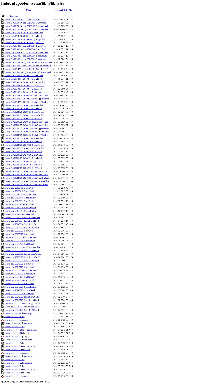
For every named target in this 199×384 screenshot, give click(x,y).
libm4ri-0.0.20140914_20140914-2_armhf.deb (23, 79)
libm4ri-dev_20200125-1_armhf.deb (19, 234)
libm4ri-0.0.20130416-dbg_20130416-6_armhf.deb (25, 23)
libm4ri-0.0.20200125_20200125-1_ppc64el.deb (24, 112)
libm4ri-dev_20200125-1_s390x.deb (19, 244)
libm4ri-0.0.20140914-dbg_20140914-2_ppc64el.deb (26, 56)
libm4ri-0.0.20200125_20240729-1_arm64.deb (23, 138)
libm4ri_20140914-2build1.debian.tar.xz (20, 330)
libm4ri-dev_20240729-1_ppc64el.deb (20, 270)
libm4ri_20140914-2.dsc (14, 326)
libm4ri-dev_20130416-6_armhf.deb (19, 191)
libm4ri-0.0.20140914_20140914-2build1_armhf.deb (26, 95)
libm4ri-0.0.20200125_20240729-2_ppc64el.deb (24, 161)
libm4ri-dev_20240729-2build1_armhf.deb (21, 300)
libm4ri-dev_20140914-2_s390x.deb (19, 214)
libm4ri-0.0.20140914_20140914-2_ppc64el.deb (24, 85)
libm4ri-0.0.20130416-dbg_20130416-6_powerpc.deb (26, 26)
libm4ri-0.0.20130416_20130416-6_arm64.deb (23, 33)
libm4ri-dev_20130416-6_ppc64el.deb (20, 198)
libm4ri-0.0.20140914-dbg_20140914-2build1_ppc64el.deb (28, 69)
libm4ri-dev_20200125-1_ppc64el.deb (20, 237)
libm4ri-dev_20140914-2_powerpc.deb (20, 208)
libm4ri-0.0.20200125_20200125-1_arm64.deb (23, 105)
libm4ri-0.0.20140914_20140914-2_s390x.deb (23, 89)
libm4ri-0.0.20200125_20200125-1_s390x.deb (23, 118)
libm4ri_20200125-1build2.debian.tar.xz (20, 346)
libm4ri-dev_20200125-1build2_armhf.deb (21, 251)
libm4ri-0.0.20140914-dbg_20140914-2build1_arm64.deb (28, 62)
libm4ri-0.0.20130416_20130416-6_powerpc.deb (24, 39)
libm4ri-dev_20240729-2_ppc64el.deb (20, 287)
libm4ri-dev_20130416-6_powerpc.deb (20, 194)
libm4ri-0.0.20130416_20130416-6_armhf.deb (23, 36)
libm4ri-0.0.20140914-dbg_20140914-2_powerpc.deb (26, 52)
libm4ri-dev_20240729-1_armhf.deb (19, 267)
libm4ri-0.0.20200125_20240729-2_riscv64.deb (24, 165)
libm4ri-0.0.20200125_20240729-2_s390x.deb (23, 168)
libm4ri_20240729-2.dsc (14, 366)
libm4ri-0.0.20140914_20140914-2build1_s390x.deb (26, 102)
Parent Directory (11, 16)
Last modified (61, 10)
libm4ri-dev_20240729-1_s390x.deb (19, 277)
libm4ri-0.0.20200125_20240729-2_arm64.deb (23, 155)
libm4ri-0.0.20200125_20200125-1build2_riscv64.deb (26, 132)
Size (71, 10)
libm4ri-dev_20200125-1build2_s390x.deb (21, 260)
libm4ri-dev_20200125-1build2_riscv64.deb (22, 257)
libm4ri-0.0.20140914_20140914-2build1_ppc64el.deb (26, 99)
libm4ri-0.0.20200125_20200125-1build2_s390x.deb (26, 135)
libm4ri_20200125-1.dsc (14, 343)
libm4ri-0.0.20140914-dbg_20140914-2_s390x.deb (25, 59)
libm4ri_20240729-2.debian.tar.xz (18, 363)
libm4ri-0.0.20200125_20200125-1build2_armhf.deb (26, 125)
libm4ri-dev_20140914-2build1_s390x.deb (21, 227)
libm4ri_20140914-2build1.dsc (17, 333)
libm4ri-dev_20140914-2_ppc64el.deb (20, 211)
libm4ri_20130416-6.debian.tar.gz (18, 313)
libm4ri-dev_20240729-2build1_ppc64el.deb (22, 303)
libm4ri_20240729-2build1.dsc (17, 373)
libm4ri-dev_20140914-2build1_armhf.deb (21, 221)
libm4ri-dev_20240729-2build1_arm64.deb (22, 297)
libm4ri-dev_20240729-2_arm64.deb (19, 280)
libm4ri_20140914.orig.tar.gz (16, 336)
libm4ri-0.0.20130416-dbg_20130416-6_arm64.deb (25, 19)
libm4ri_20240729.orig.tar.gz (16, 376)
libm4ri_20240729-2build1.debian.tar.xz (20, 369)
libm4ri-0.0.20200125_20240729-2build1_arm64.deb (26, 171)
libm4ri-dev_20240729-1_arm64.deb (19, 264)
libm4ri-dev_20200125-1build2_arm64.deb (22, 247)
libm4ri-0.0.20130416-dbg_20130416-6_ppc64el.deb (26, 29)
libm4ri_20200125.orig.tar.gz (16, 353)
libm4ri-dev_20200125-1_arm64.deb (19, 231)
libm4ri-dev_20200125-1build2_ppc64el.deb (22, 254)
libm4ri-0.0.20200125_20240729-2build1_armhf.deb (26, 175)
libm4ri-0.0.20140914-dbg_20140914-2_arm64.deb (25, 46)
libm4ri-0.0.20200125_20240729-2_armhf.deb (23, 158)
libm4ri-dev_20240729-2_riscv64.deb (19, 290)
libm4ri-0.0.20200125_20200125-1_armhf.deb (23, 109)
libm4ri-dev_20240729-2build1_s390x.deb (21, 310)
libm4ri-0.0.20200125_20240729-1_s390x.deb (23, 151)
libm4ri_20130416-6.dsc (14, 317)
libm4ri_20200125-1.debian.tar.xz (18, 340)
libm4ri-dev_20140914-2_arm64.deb (19, 201)
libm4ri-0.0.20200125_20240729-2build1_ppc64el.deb (26, 178)
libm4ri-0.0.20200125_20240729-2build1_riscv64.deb (26, 181)
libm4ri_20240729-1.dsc (14, 359)
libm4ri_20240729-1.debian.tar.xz (18, 356)
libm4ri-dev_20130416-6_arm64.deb (19, 188)
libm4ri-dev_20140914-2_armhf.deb (19, 204)
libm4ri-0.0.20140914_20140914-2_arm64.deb (23, 76)
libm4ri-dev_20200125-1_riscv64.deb (19, 241)
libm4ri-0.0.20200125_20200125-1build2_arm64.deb (26, 122)
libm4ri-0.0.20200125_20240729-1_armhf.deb (23, 142)
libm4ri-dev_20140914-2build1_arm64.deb (22, 218)
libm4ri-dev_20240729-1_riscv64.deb (19, 274)
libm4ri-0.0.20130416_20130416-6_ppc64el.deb (24, 43)
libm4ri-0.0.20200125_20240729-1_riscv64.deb (24, 148)
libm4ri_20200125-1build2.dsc (17, 350)
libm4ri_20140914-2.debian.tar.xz (18, 323)
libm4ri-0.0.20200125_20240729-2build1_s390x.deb (26, 184)
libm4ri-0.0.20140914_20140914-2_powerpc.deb (24, 82)
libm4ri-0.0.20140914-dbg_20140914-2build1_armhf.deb (27, 66)
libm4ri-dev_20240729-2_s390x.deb (19, 293)
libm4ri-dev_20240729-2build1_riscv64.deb (22, 307)
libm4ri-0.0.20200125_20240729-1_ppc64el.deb (24, 145)
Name (28, 10)
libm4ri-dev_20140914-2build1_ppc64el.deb (22, 224)
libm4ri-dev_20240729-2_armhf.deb (19, 284)
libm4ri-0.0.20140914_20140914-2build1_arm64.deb (26, 92)
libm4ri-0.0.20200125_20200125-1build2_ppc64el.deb (26, 128)
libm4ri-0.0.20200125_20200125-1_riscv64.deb (24, 115)
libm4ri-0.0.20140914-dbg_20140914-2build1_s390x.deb (27, 72)
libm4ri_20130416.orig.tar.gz (16, 320)
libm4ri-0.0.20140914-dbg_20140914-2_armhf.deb (25, 49)
